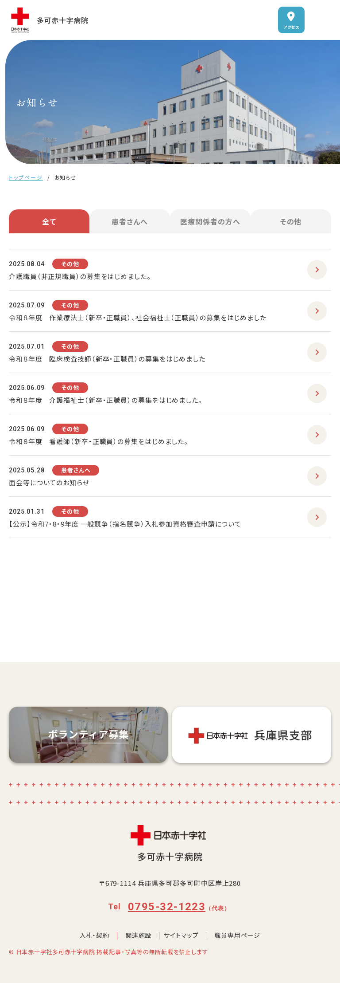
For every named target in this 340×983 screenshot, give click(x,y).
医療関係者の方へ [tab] (210, 221)
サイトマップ (181, 935)
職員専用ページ (237, 935)
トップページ (26, 177)
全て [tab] (49, 221)
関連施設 (138, 935)
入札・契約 (94, 935)
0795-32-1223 (166, 906)
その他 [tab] (291, 221)
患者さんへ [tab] (130, 221)
